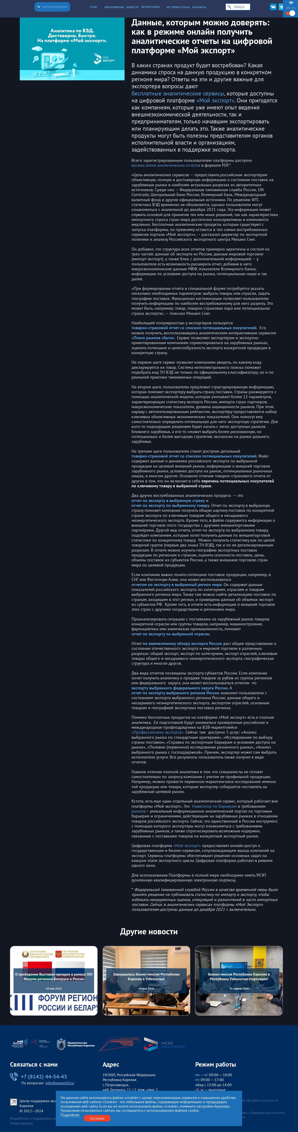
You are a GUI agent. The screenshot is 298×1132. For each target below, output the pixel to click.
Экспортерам (152, 6)
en (293, 8)
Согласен (97, 1118)
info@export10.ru (60, 1083)
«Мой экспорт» (215, 100)
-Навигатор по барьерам (214, 806)
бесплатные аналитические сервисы (178, 93)
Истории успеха (178, 7)
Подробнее (70, 1114)
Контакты (199, 7)
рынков (139, 811)
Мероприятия (114, 7)
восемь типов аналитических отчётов (166, 165)
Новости (132, 7)
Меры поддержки (52, 7)
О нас (96, 6)
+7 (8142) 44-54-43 (38, 1076)
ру (288, 8)
